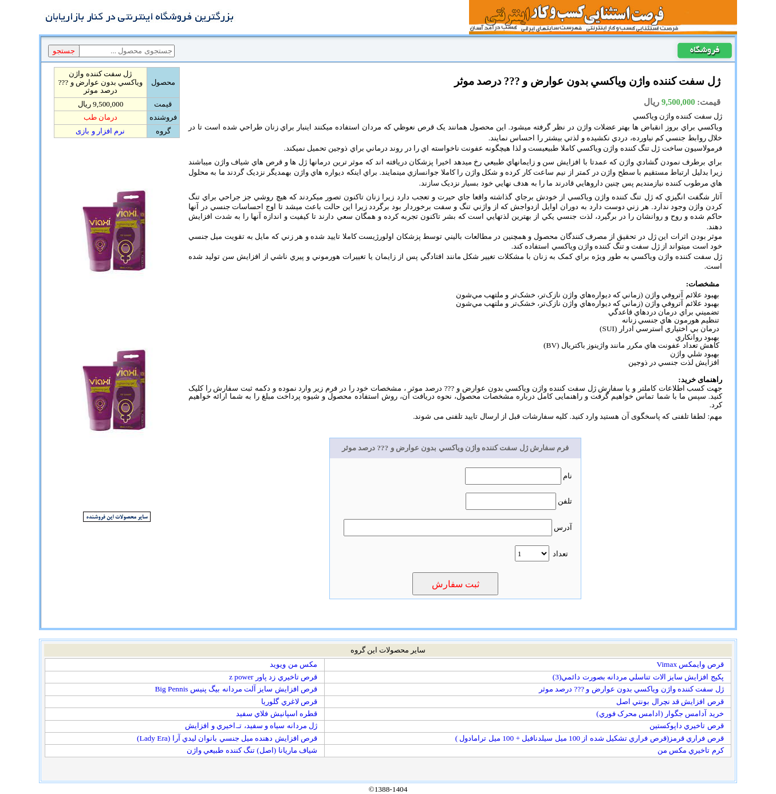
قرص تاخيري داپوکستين (686, 725)
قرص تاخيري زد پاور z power (273, 677)
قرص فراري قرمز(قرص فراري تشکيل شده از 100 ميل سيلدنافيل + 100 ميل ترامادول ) (589, 738)
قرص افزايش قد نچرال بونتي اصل (670, 701)
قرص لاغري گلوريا (289, 701)
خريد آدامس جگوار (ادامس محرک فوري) (660, 713)
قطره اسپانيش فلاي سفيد (276, 713)
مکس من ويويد (293, 664)
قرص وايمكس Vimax (690, 664)
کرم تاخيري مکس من (690, 750)
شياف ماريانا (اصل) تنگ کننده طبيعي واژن (252, 750)
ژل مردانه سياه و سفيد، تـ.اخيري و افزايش (251, 725)
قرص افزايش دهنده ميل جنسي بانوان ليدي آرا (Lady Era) (227, 738)
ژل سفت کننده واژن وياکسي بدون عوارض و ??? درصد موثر (631, 689)
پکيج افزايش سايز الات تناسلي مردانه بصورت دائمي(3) (638, 677)
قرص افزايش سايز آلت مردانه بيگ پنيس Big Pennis (236, 689)
